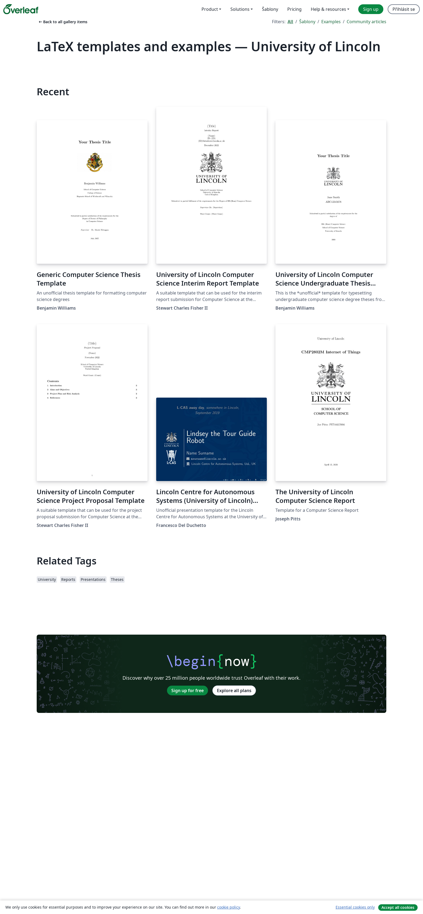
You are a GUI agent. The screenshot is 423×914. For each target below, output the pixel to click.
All (290, 22)
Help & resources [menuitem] (328, 9)
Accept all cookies (397, 907)
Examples (331, 22)
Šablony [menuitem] (270, 9)
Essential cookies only (355, 907)
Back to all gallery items (62, 21)
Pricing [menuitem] (294, 9)
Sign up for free (187, 690)
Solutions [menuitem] (240, 9)
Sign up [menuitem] (370, 9)
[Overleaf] (20, 9)
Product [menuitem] (210, 9)
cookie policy (228, 907)
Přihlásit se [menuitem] (404, 9)
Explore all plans (234, 690)
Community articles (366, 22)
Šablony (307, 22)
